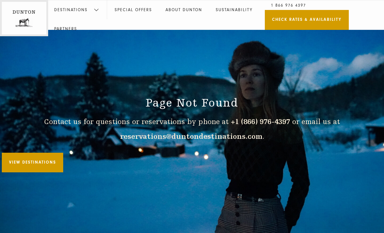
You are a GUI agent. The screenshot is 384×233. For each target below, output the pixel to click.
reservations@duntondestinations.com (191, 136)
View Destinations (32, 162)
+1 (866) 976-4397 (260, 122)
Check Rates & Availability (307, 19)
